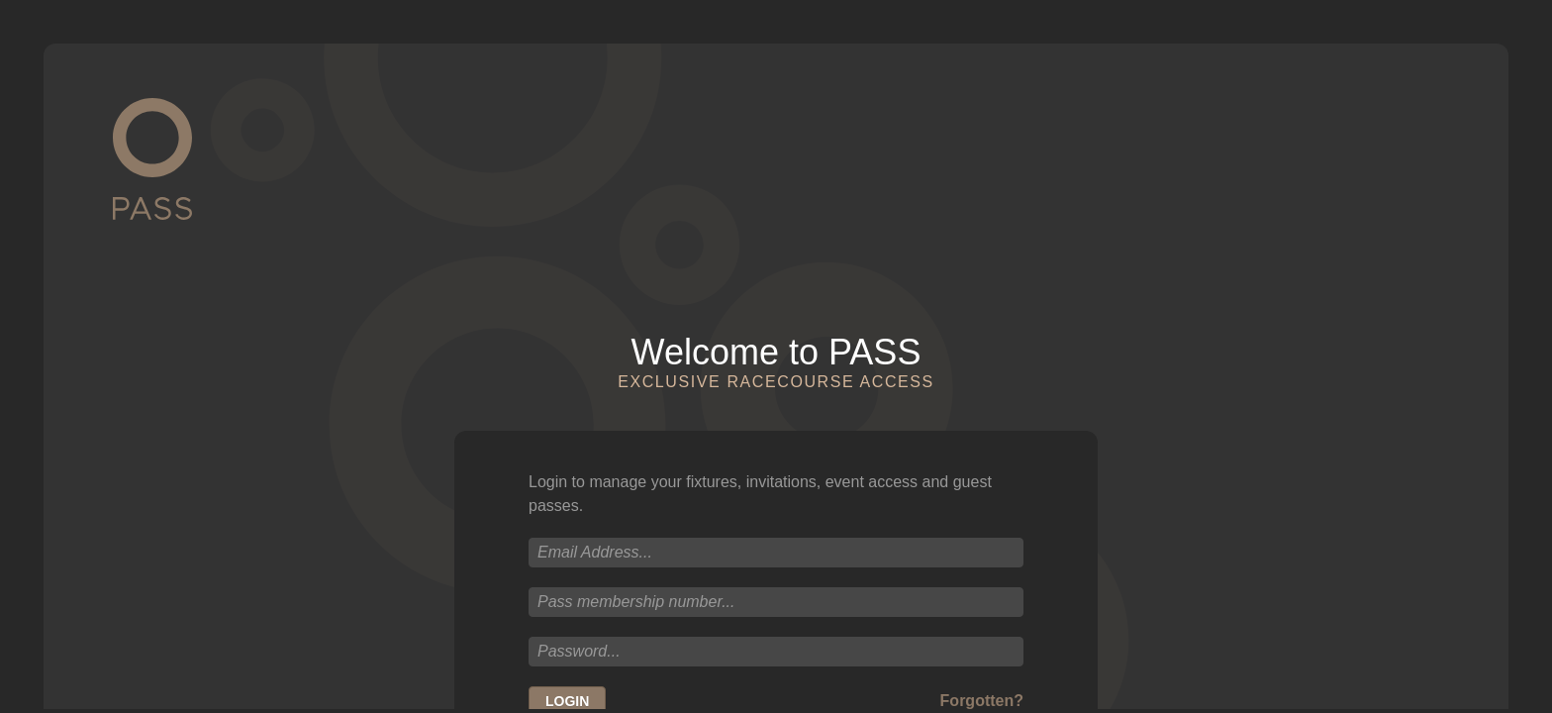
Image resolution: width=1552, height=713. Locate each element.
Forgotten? (981, 700)
